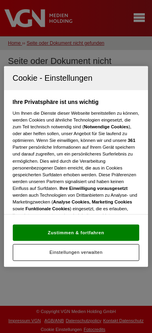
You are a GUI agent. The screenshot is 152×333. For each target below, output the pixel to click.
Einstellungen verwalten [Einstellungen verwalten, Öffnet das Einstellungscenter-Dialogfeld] (76, 252)
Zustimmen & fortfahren (76, 232)
